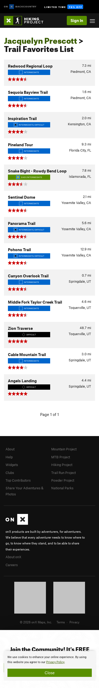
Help (9, 457)
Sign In (76, 20)
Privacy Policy (55, 662)
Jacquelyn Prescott (40, 39)
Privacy (74, 622)
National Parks (62, 488)
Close (50, 672)
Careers (12, 565)
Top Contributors (18, 480)
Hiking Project (61, 465)
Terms (60, 622)
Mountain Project (64, 449)
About (10, 449)
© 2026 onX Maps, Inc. (36, 622)
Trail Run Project (63, 472)
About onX (13, 557)
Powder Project (62, 480)
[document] (49, 666)
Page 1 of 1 (49, 414)
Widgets (12, 465)
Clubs (10, 472)
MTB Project (60, 457)
